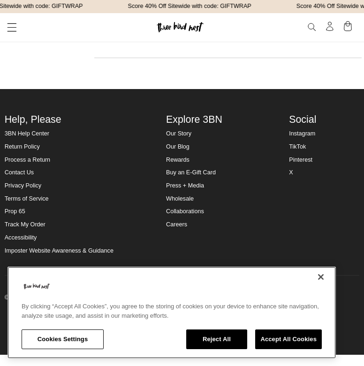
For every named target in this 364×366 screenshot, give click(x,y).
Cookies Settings (63, 339)
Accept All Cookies (288, 339)
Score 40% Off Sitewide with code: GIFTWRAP (190, 6)
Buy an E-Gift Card (191, 172)
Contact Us (19, 172)
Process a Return (27, 160)
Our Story (178, 133)
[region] (172, 313)
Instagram (302, 133)
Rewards (178, 160)
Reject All (217, 339)
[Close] (321, 277)
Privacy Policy (23, 185)
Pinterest (300, 160)
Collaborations (185, 211)
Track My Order (25, 224)
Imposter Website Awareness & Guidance (59, 250)
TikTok (297, 146)
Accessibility (21, 237)
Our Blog (178, 146)
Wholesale (180, 198)
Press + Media (185, 185)
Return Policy (22, 146)
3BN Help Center (27, 133)
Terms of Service (27, 198)
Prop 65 (15, 211)
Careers (176, 224)
